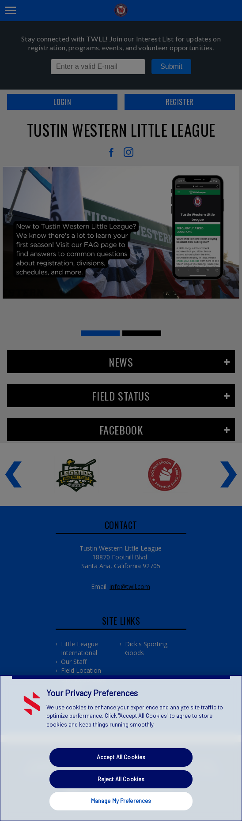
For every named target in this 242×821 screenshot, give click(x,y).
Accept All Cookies (121, 757)
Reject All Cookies (121, 779)
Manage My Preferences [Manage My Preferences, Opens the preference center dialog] (121, 800)
